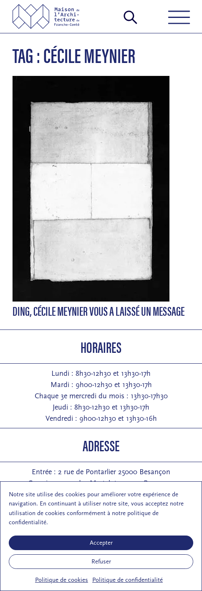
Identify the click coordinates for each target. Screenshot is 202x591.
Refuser (101, 561)
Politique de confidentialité (127, 579)
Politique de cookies (61, 579)
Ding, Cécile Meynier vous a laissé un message (98, 310)
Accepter (101, 542)
